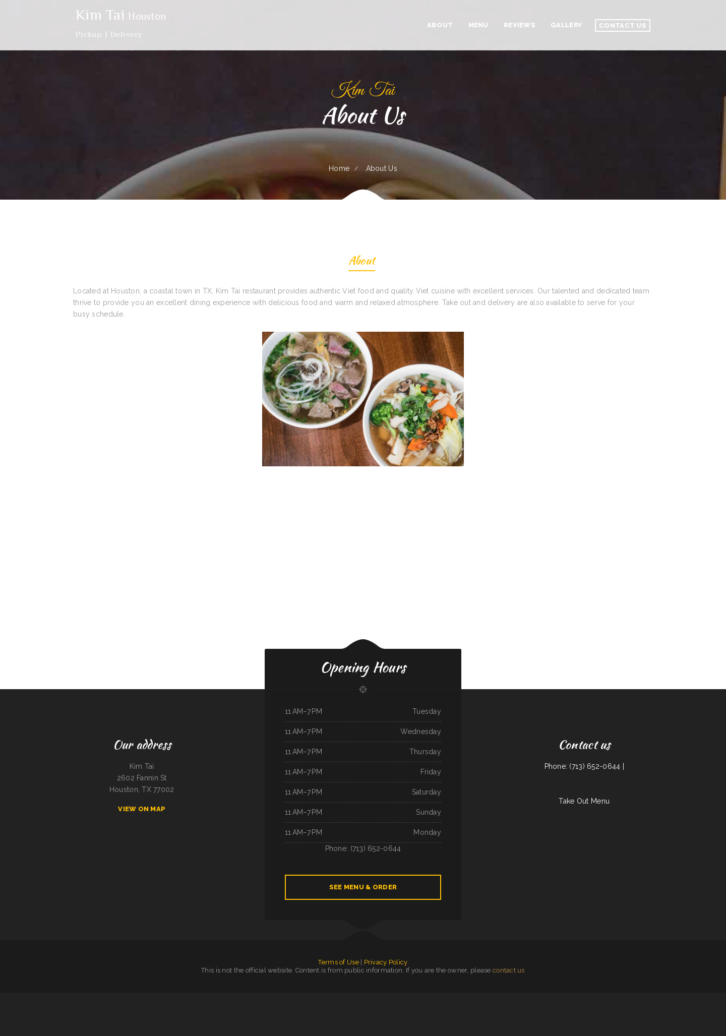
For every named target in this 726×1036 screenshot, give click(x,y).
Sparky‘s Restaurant (480, 998)
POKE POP (160, 998)
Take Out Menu (584, 801)
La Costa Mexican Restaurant (342, 1009)
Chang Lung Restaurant (452, 998)
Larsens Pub (208, 998)
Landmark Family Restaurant (551, 998)
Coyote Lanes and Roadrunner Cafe (627, 998)
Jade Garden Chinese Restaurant (241, 998)
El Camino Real (119, 998)
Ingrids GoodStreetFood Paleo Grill (321, 1009)
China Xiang (47, 998)
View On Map (141, 809)
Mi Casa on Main (258, 998)
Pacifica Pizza (384, 1009)
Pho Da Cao (338, 998)
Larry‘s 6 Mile (269, 998)
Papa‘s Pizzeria (661, 998)
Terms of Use (338, 962)
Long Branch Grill (349, 998)
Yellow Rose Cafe (596, 998)
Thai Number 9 (360, 998)
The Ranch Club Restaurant (222, 998)
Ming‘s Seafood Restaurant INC (194, 998)
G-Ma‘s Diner (537, 998)
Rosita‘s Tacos (566, 998)
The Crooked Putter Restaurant (299, 998)
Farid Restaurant (515, 998)
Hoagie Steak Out (149, 998)
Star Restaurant (328, 998)
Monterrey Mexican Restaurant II (498, 998)
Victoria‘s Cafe (5, 998)
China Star (703, 998)
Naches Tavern (56, 998)
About (361, 262)
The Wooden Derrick (674, 998)
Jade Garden (356, 1009)
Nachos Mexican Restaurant (690, 998)
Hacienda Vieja (67, 998)
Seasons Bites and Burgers (81, 998)
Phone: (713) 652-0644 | (584, 766)
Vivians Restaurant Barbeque (647, 998)
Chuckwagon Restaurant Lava (435, 998)
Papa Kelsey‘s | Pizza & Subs (174, 998)
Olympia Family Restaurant (370, 1009)
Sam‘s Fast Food (420, 998)
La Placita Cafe (526, 998)
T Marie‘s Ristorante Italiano (580, 998)
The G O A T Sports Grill (405, 998)
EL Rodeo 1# (370, 998)
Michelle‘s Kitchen (609, 998)
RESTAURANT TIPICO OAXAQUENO (401, 1009)
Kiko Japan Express (466, 998)
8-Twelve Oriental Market (134, 998)
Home (339, 168)
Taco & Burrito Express (388, 998)
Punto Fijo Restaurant (106, 998)
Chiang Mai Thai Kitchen (17, 998)
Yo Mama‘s (94, 998)
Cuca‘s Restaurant (316, 998)
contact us (509, 970)
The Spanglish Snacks (420, 1009)
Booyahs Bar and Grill (281, 998)
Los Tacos (306, 1009)
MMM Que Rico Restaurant (34, 998)
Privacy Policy (386, 962)
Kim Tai (378, 998)
